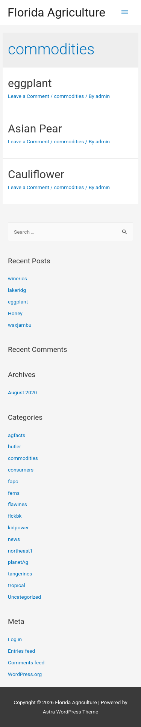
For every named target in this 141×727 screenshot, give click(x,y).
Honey (15, 313)
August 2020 (22, 392)
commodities (69, 96)
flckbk (14, 516)
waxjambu (19, 325)
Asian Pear (35, 128)
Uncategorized (24, 597)
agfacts (16, 435)
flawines (17, 504)
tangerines (20, 574)
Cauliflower (36, 174)
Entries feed (21, 651)
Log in (15, 639)
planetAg (18, 562)
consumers (20, 470)
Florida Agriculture (56, 12)
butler (14, 446)
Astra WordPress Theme (70, 712)
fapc (13, 481)
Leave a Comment (28, 96)
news (14, 539)
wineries (17, 278)
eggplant (30, 83)
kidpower (18, 527)
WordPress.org (25, 674)
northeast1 (20, 551)
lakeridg (17, 290)
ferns (14, 493)
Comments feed (26, 662)
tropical (16, 585)
